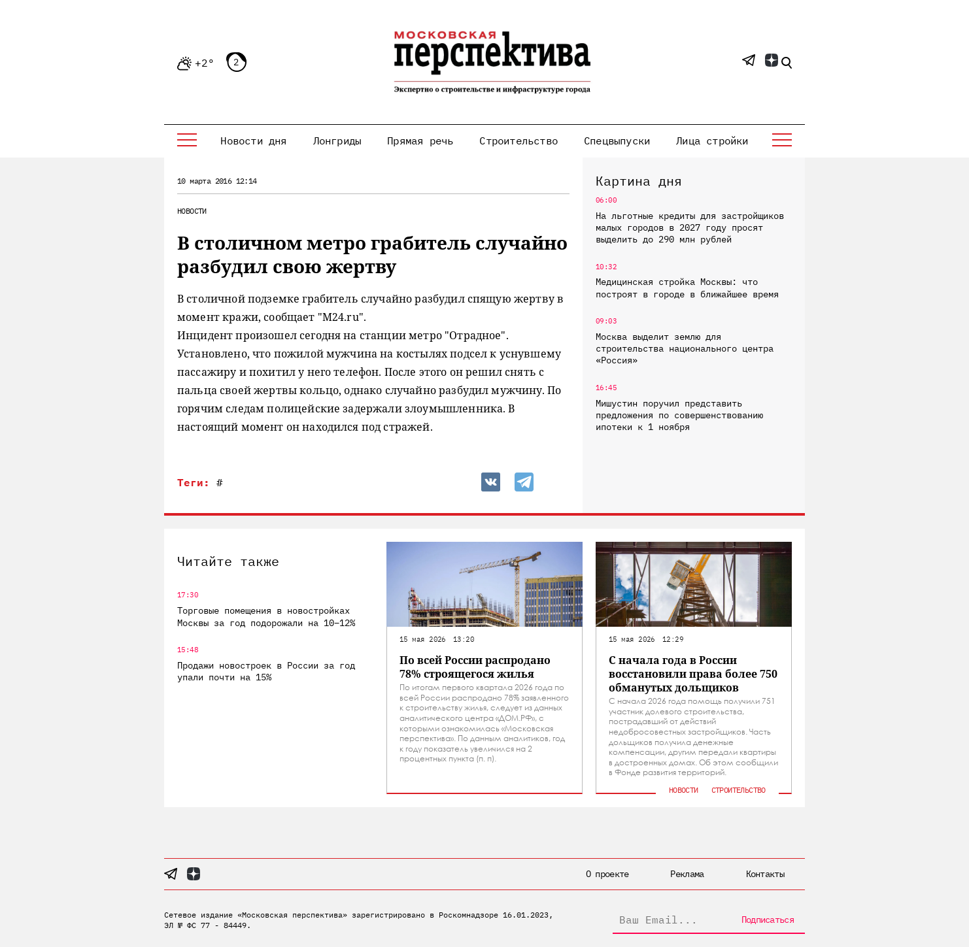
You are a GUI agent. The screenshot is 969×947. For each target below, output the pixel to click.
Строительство (518, 140)
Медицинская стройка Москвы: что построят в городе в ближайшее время (687, 287)
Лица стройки (712, 140)
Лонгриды (337, 140)
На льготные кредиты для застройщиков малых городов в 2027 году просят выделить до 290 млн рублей (690, 227)
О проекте (607, 874)
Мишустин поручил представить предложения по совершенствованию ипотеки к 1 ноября (679, 415)
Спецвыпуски (617, 140)
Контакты (765, 874)
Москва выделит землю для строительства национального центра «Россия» (685, 348)
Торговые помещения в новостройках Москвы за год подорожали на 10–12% (266, 616)
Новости (192, 211)
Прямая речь (420, 140)
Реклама (687, 874)
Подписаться (767, 919)
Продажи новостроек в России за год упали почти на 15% (266, 671)
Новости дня (253, 140)
